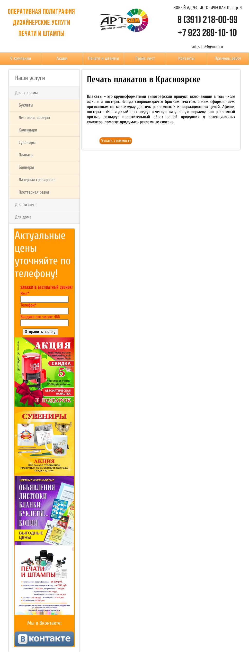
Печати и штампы (103, 58)
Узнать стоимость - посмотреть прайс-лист (116, 141)
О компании (20, 58)
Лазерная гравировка (37, 179)
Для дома (23, 217)
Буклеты (26, 105)
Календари (28, 130)
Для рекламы (26, 92)
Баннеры (26, 167)
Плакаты (26, 155)
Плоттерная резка (34, 192)
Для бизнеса (25, 204)
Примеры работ (228, 58)
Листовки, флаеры (34, 117)
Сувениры (27, 142)
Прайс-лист (145, 58)
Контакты (186, 58)
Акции (62, 58)
